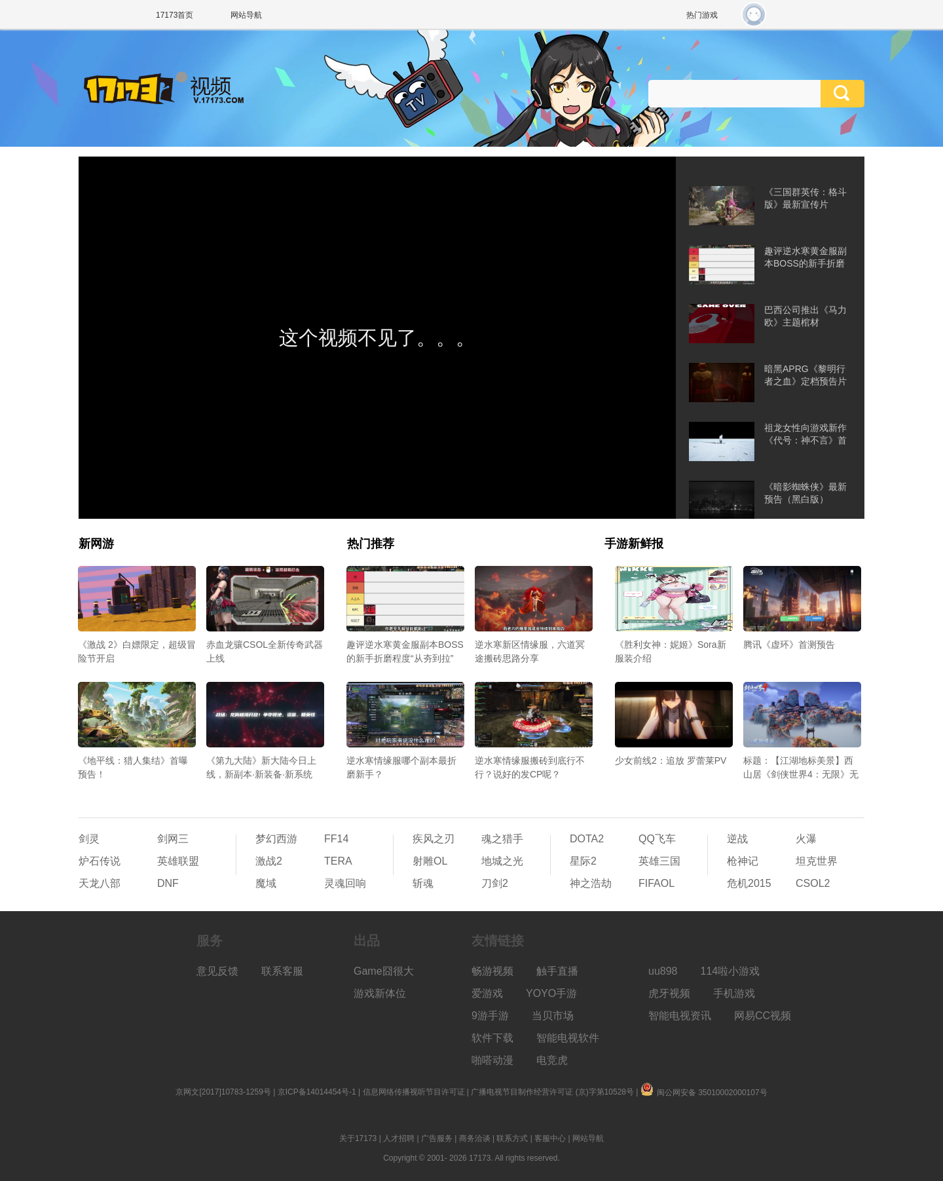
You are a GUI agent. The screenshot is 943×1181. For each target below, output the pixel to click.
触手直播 (557, 971)
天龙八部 (99, 883)
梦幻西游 (276, 838)
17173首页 (174, 15)
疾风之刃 (433, 838)
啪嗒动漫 (492, 1060)
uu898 (663, 971)
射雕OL (430, 861)
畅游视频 (492, 971)
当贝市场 (553, 1015)
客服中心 (550, 1138)
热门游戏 (702, 15)
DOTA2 (587, 838)
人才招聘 (399, 1138)
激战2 (268, 861)
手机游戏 (734, 993)
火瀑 (806, 838)
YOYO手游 (551, 993)
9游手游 (490, 1015)
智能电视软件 (567, 1037)
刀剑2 (494, 883)
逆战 (737, 838)
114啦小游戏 (730, 971)
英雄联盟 (178, 861)
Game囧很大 (384, 971)
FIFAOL (656, 883)
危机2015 (749, 883)
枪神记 (742, 861)
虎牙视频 (669, 993)
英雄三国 (659, 861)
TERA (338, 861)
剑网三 (173, 838)
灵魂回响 (345, 883)
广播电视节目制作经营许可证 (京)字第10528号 (552, 1092)
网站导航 (246, 15)
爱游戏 (487, 993)
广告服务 (437, 1138)
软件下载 (492, 1037)
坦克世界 (817, 861)
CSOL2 (813, 883)
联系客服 (282, 971)
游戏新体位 (380, 993)
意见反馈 (217, 971)
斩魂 (423, 883)
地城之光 (502, 861)
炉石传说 (99, 861)
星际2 (583, 861)
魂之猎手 (502, 838)
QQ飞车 (657, 838)
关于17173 (358, 1138)
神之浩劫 (591, 883)
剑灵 (89, 838)
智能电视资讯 (679, 1015)
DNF (168, 883)
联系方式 (512, 1138)
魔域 (265, 883)
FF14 (336, 838)
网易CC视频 (762, 1015)
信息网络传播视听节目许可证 (414, 1092)
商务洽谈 (474, 1138)
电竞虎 (552, 1060)
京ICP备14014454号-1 (317, 1092)
